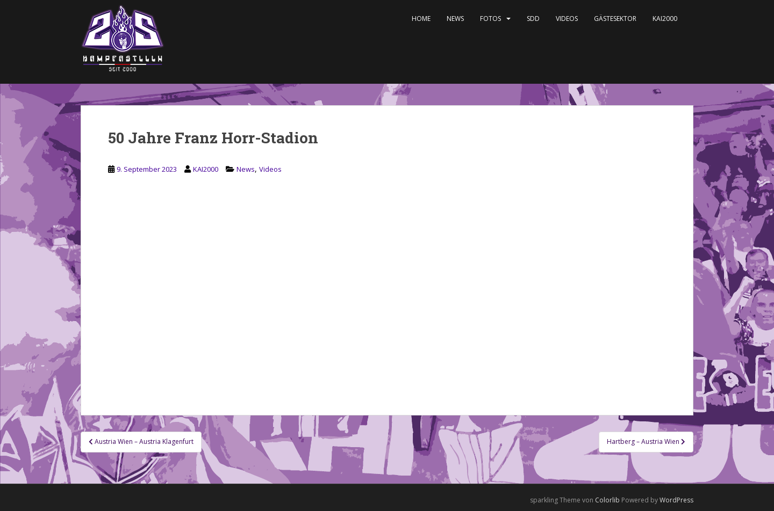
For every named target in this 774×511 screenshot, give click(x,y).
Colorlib (607, 500)
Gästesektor (615, 18)
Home (421, 18)
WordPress (676, 500)
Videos (567, 18)
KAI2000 (665, 18)
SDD (533, 18)
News (455, 18)
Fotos (490, 18)
